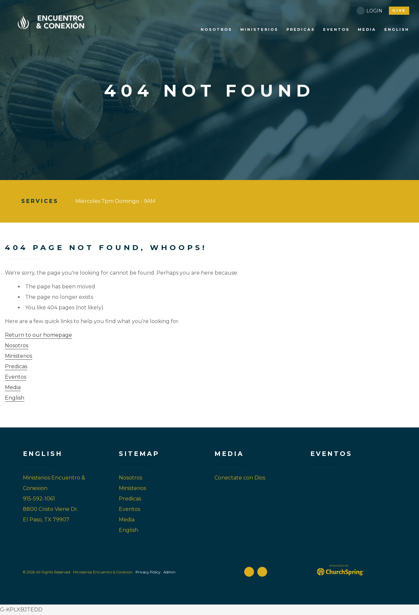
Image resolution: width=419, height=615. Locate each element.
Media (13, 387)
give (399, 10)
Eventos (15, 377)
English (14, 398)
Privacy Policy (148, 572)
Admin (169, 572)
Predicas (16, 366)
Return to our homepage (38, 335)
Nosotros (16, 345)
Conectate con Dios (239, 478)
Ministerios (18, 356)
